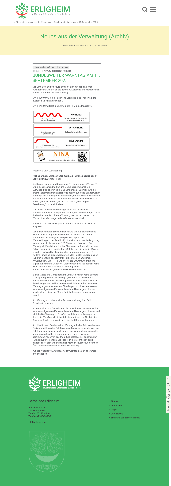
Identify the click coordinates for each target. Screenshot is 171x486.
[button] (153, 9)
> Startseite (19, 22)
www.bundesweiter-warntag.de (65, 350)
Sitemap (115, 401)
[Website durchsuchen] (144, 9)
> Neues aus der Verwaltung (39, 22)
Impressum (116, 405)
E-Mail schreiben (38, 422)
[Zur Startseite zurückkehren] (42, 3)
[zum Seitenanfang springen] (168, 378)
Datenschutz (117, 413)
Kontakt (168, 410)
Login (114, 409)
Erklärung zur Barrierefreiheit (125, 417)
